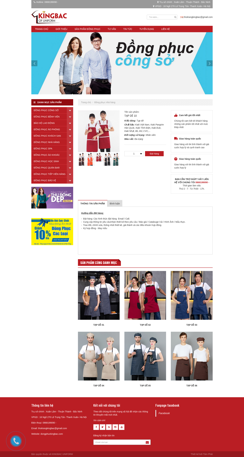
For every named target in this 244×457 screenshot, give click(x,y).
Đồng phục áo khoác (47, 155)
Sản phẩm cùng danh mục (98, 262)
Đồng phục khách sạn (47, 136)
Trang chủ (41, 29)
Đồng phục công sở (46, 110)
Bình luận (115, 203)
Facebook (164, 413)
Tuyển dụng (146, 29)
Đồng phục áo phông (47, 129)
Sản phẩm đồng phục (87, 29)
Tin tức (127, 29)
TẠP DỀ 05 (145, 385)
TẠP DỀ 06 (191, 385)
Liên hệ (165, 29)
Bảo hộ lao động (44, 123)
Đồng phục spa (43, 148)
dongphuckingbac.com (52, 434)
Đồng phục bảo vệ (45, 180)
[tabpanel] (98, 157)
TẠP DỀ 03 (191, 325)
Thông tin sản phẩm (92, 203)
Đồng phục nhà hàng (104, 102)
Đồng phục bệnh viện (46, 116)
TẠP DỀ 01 (98, 325)
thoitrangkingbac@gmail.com (198, 17)
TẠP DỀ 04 (98, 385)
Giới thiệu (61, 29)
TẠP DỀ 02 (145, 325)
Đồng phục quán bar (47, 167)
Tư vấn (112, 29)
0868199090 (50, 2)
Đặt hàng (154, 153)
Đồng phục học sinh (46, 161)
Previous (75, 159)
